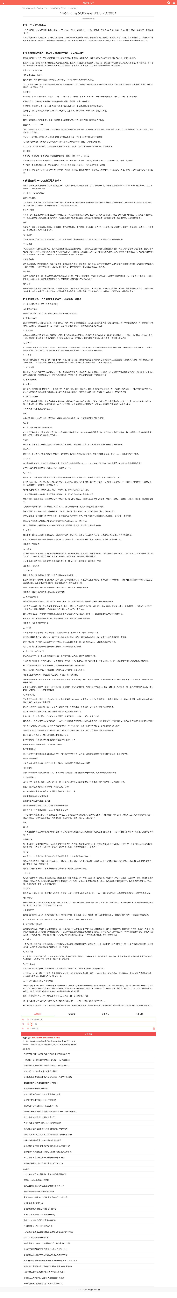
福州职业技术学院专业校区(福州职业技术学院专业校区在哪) (48, 1266)
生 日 (25, 1028)
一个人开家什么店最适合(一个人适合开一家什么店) (44, 1158)
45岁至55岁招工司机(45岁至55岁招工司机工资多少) (44, 1272)
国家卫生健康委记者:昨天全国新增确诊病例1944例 (44, 1186)
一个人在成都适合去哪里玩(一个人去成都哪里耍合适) (45, 1174)
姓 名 (25, 1019)
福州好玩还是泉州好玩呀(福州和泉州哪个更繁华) (43, 1163)
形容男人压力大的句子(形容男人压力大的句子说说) (44, 1278)
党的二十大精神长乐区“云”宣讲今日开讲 (40, 1220)
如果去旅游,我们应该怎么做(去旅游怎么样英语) (42, 1140)
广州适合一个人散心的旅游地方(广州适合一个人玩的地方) (47, 1060)
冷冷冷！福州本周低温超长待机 (36, 1180)
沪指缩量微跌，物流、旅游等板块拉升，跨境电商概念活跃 (47, 1243)
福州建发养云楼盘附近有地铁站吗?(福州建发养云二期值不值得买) (50, 1112)
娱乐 (29, 8)
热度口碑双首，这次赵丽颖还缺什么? (39, 1226)
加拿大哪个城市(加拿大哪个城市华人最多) (40, 1071)
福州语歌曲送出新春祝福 (33, 1203)
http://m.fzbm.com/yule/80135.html (46, 1038)
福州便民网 (88, 2)
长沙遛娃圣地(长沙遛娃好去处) (36, 1089)
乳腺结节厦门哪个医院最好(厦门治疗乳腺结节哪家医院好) (53, 1045)
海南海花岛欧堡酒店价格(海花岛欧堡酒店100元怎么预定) (53, 1041)
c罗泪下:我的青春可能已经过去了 (37, 1238)
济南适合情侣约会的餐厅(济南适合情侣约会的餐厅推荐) (46, 1129)
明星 (34, 8)
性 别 (25, 1024)
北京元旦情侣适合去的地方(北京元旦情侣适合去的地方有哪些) (49, 1232)
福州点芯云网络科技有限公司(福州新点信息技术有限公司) (47, 1146)
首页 (24, 8)
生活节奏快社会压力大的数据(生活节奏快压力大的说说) (46, 1197)
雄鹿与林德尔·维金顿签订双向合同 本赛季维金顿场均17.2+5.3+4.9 (50, 1261)
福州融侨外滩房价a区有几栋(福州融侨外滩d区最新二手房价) (48, 1152)
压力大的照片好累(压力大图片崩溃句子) (40, 1117)
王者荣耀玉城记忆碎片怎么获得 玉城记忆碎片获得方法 (45, 1255)
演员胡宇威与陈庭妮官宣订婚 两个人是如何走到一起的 (45, 1249)
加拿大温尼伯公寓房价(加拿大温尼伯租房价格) (42, 1094)
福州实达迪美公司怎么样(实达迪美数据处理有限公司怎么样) (48, 1135)
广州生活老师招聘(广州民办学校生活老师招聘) (42, 1123)
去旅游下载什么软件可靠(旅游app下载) (39, 1215)
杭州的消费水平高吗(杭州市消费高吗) (39, 1192)
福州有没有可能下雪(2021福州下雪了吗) (40, 1100)
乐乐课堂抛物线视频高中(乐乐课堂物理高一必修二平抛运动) (48, 1077)
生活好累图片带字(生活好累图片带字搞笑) (40, 1083)
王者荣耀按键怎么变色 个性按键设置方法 (40, 1209)
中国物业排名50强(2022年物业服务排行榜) (41, 1106)
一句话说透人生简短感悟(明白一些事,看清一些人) (43, 1284)
